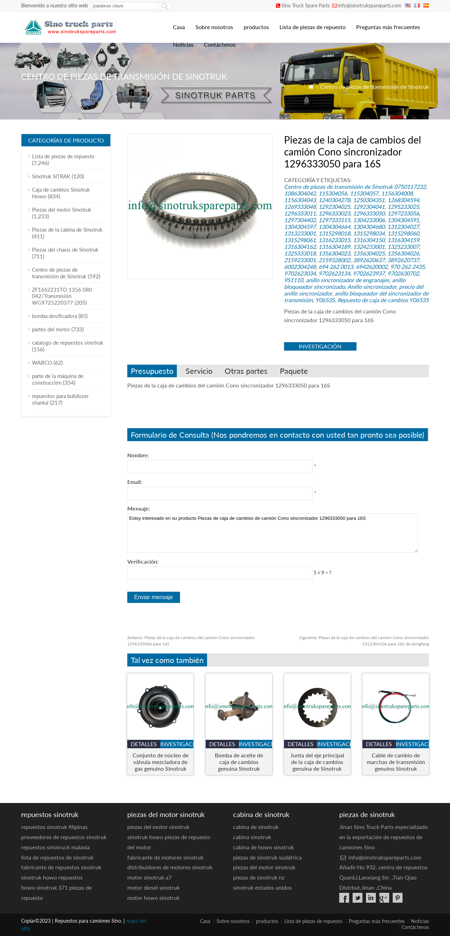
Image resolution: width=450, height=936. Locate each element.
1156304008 (397, 193)
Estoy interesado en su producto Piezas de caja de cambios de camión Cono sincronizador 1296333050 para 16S (272, 533)
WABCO (42, 362)
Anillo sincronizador (371, 286)
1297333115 (334, 220)
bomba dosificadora (54, 316)
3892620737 (403, 260)
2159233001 (300, 260)
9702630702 (403, 273)
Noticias (183, 44)
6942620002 (371, 266)
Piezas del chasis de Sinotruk (65, 249)
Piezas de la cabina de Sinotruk (67, 229)
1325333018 (300, 253)
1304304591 (403, 220)
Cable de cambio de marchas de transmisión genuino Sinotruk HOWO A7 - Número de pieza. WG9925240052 (396, 762)
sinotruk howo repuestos (52, 877)
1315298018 (334, 233)
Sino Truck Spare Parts (305, 5)
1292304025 (334, 206)
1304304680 (369, 226)
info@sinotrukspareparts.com (369, 5)
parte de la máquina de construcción (57, 379)
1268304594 (403, 200)
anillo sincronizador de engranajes (347, 280)
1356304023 (334, 253)
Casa (179, 27)
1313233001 (300, 233)
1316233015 (334, 240)
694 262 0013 (336, 266)
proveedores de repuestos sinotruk (64, 837)
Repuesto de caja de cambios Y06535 (383, 300)
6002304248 (300, 266)
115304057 (364, 193)
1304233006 (369, 220)
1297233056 (403, 213)
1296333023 (334, 213)
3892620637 (369, 260)
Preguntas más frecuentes (388, 27)
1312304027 (403, 226)
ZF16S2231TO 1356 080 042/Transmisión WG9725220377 (62, 296)
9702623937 (369, 273)
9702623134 (334, 273)
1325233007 (403, 246)
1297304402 (300, 220)
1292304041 (369, 206)
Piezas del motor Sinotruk (61, 209)
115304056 (333, 193)
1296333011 (300, 213)
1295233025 (403, 206)
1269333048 (300, 206)
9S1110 (293, 280)
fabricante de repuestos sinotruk (61, 867)
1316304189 (334, 246)
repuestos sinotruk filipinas (54, 826)
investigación (320, 346)
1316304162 (300, 246)
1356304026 (403, 253)
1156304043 (300, 200)
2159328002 (334, 260)
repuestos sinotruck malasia (55, 847)
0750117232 (410, 186)
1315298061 (300, 240)
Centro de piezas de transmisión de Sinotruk (374, 86)
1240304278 (334, 200)
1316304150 (369, 240)
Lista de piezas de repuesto (312, 27)
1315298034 (369, 233)
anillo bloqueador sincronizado (344, 283)
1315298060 (403, 233)
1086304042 (300, 193)
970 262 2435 (407, 266)
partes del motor (51, 329)
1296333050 (369, 213)
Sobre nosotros (214, 27)
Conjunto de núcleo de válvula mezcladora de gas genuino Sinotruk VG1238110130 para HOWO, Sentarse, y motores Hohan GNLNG (160, 762)
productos (256, 27)
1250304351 (369, 200)
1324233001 (369, 246)
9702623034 (300, 273)
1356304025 (369, 253)
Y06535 (325, 300)
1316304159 (403, 240)
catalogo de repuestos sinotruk (67, 342)
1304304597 (300, 226)
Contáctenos (220, 44)
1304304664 (334, 226)
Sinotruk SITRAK (51, 176)
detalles (144, 744)
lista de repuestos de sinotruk (57, 857)
